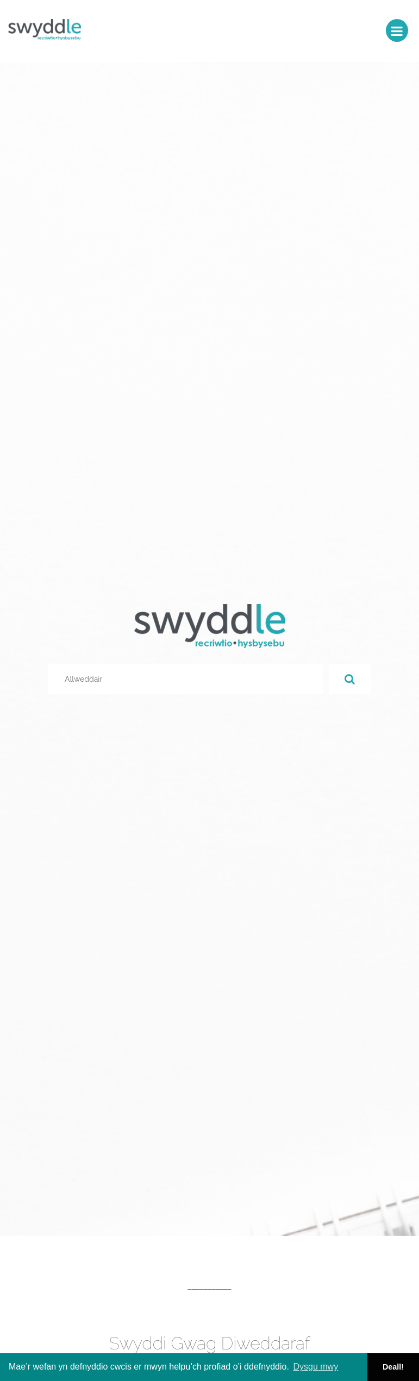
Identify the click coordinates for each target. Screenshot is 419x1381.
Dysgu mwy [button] (315, 1366)
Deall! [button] (393, 1366)
